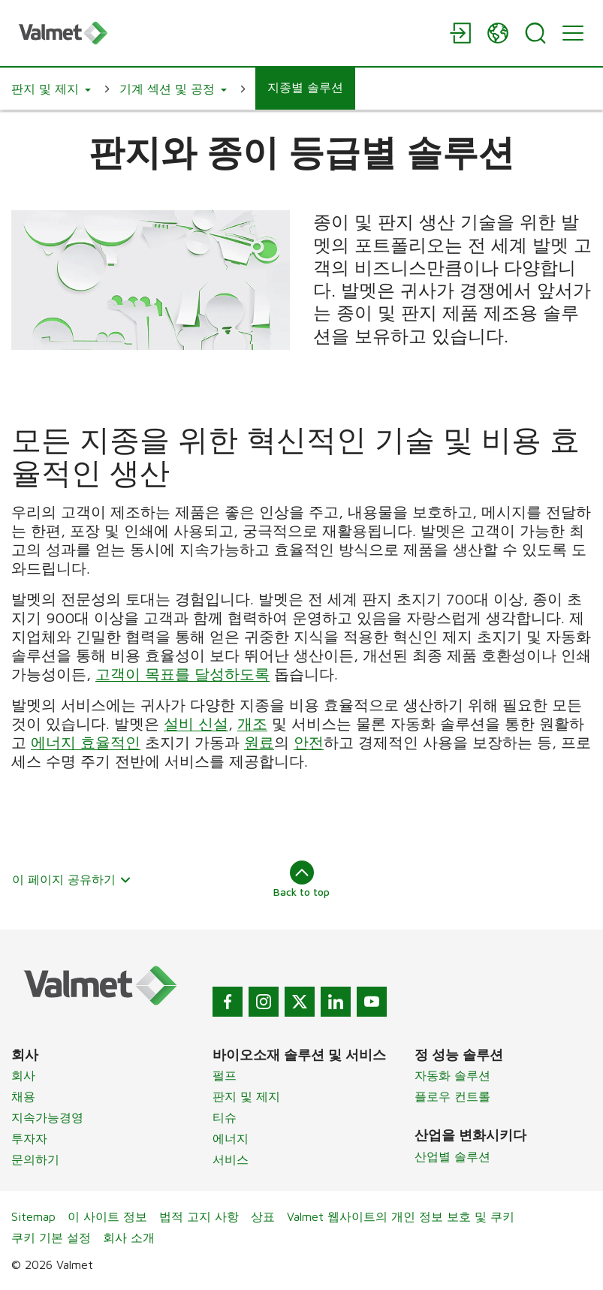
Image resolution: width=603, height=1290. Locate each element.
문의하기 (35, 1159)
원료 (259, 742)
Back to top (301, 879)
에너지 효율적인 (85, 742)
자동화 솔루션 (452, 1075)
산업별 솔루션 (452, 1156)
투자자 (29, 1138)
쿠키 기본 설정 (51, 1237)
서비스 (231, 1159)
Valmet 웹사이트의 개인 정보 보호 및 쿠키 (400, 1216)
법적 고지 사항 (199, 1216)
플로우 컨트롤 (452, 1096)
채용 (23, 1096)
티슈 (225, 1117)
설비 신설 (196, 723)
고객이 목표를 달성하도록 (182, 674)
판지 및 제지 (246, 1096)
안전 (309, 742)
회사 (23, 1075)
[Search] (535, 33)
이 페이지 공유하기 (71, 879)
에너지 (231, 1138)
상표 (263, 1216)
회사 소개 (129, 1237)
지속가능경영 (47, 1117)
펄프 (225, 1075)
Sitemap (33, 1216)
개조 (252, 723)
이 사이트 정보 (107, 1216)
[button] (51, 88)
